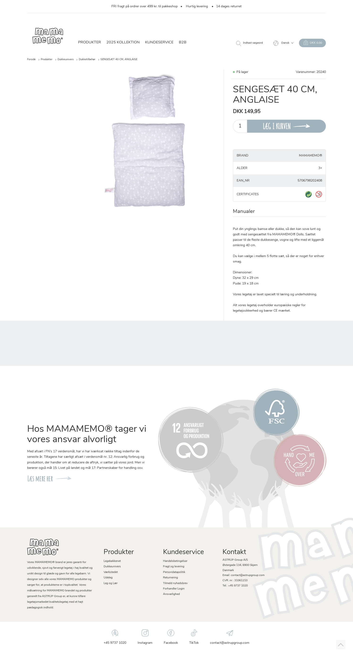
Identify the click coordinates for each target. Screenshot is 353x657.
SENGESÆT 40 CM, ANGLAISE (119, 59)
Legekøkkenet (112, 561)
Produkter (89, 42)
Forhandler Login (174, 588)
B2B (182, 42)
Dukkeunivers (66, 59)
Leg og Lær (111, 583)
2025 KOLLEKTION (123, 42)
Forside (31, 59)
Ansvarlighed (171, 594)
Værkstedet (111, 572)
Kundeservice (159, 42)
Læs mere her (40, 478)
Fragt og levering (173, 566)
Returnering (170, 577)
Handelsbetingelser (175, 561)
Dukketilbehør (87, 59)
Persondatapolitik (174, 572)
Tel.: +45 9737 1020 (235, 585)
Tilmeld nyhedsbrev (175, 583)
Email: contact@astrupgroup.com (244, 575)
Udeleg (108, 577)
